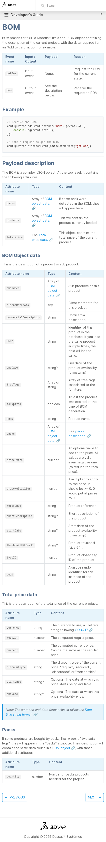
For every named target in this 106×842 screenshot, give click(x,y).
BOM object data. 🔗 (42, 203)
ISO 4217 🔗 (84, 630)
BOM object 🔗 (63, 748)
